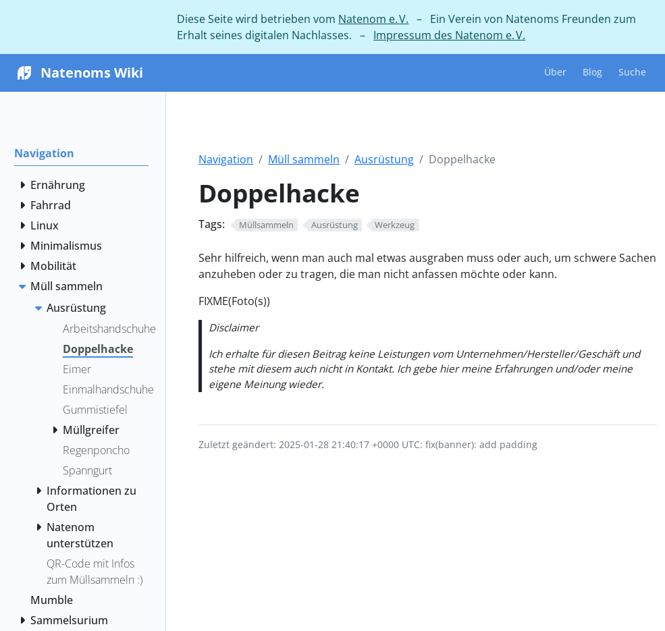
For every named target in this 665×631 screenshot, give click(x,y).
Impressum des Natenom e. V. (449, 35)
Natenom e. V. (373, 18)
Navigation (225, 159)
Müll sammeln (304, 159)
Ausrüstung (384, 159)
